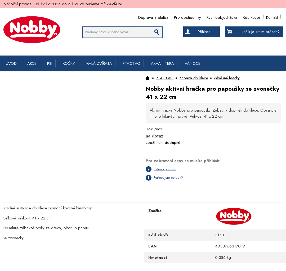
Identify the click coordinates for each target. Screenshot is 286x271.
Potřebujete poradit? (168, 177)
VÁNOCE (192, 63)
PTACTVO (131, 63)
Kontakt (272, 17)
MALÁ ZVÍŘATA (99, 63)
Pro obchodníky (187, 17)
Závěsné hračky (227, 78)
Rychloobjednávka (222, 17)
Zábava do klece (193, 78)
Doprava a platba (153, 17)
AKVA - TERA (162, 63)
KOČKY (69, 63)
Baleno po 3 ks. (165, 169)
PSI (49, 63)
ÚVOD (11, 63)
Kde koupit (252, 17)
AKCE (32, 63)
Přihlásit (204, 32)
